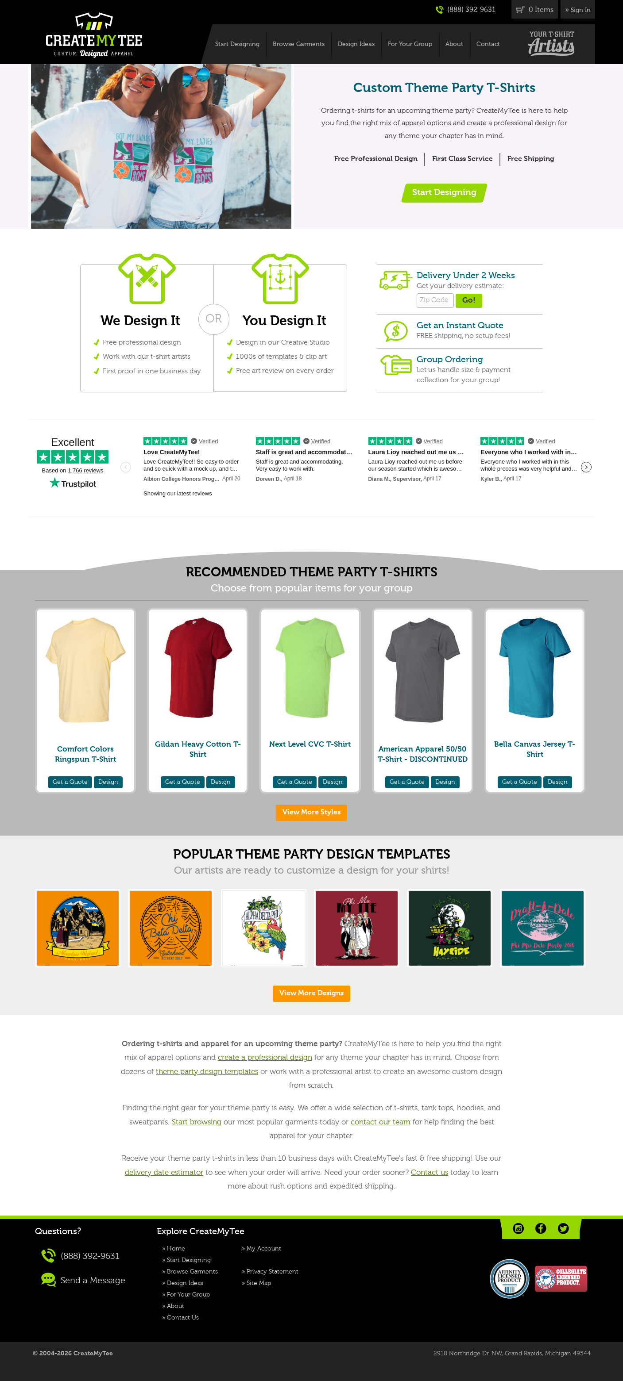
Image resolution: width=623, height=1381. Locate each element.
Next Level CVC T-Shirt (310, 744)
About (454, 44)
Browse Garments (299, 44)
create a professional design (265, 1058)
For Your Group (410, 44)
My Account (264, 1249)
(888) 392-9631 (465, 10)
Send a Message (83, 1280)
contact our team (380, 1122)
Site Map (259, 1283)
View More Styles (311, 812)
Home (176, 1249)
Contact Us (183, 1318)
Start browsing (196, 1122)
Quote (70, 782)
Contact (488, 44)
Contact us (429, 1173)
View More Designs (311, 993)
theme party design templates (207, 1072)
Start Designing (237, 44)
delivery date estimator (164, 1173)
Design (108, 782)
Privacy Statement (272, 1272)
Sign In (581, 10)
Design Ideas (356, 44)
